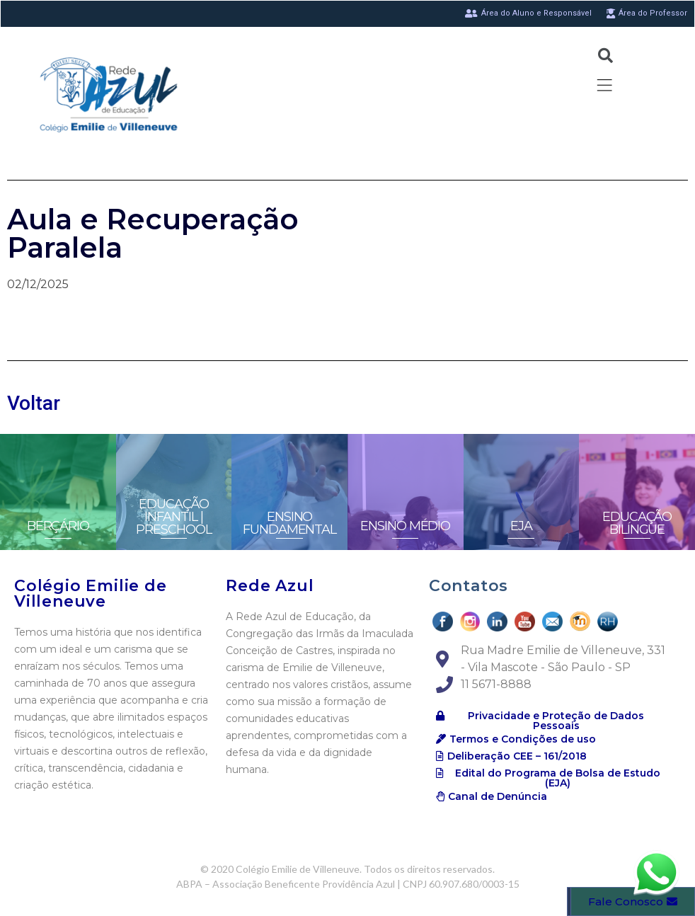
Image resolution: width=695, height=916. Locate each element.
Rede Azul (270, 585)
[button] (550, 721)
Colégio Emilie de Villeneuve (90, 593)
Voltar (33, 403)
